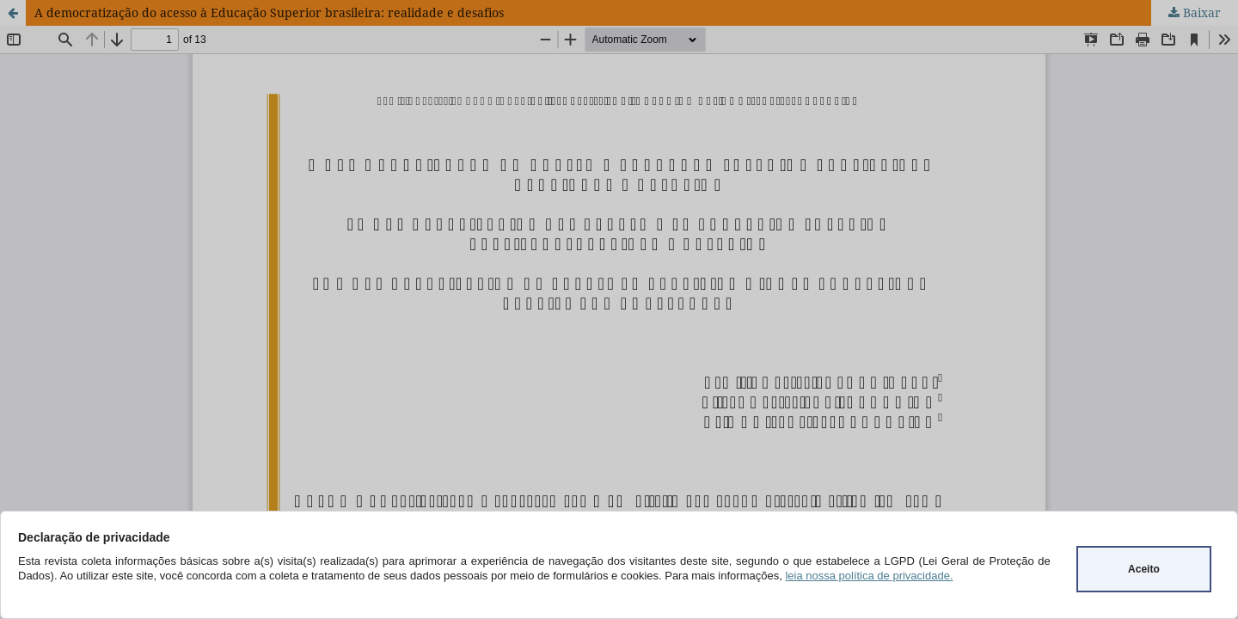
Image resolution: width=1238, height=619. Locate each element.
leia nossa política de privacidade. (869, 575)
